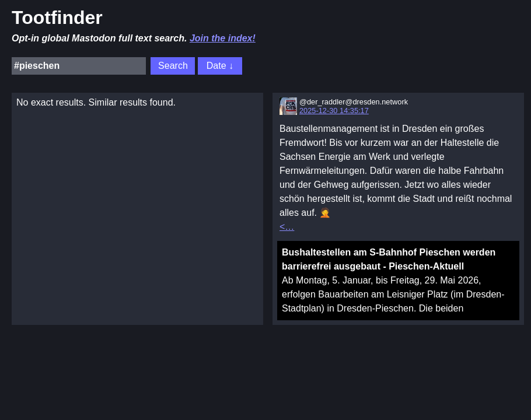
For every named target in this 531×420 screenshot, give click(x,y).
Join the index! (223, 38)
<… (287, 227)
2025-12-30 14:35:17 (334, 110)
